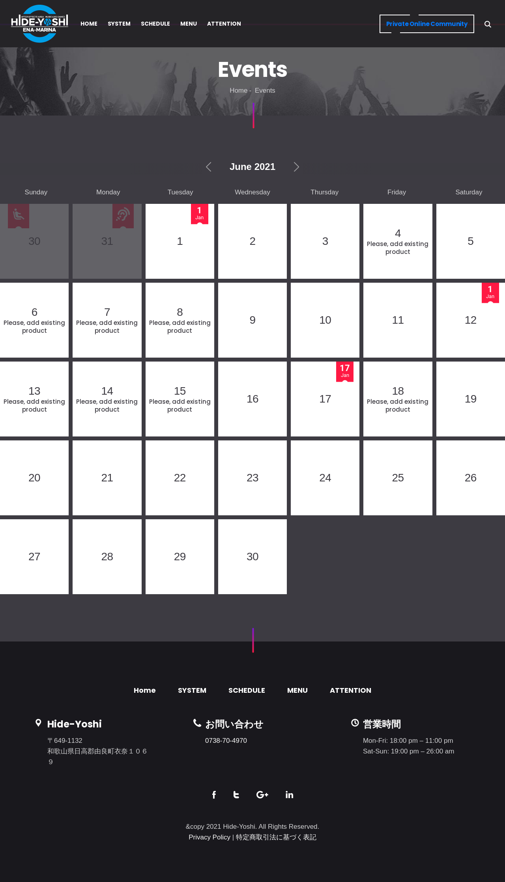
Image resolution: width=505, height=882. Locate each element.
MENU (297, 690)
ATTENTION (350, 690)
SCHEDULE (246, 690)
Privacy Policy (209, 837)
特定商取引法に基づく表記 (276, 837)
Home (238, 90)
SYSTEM (192, 690)
